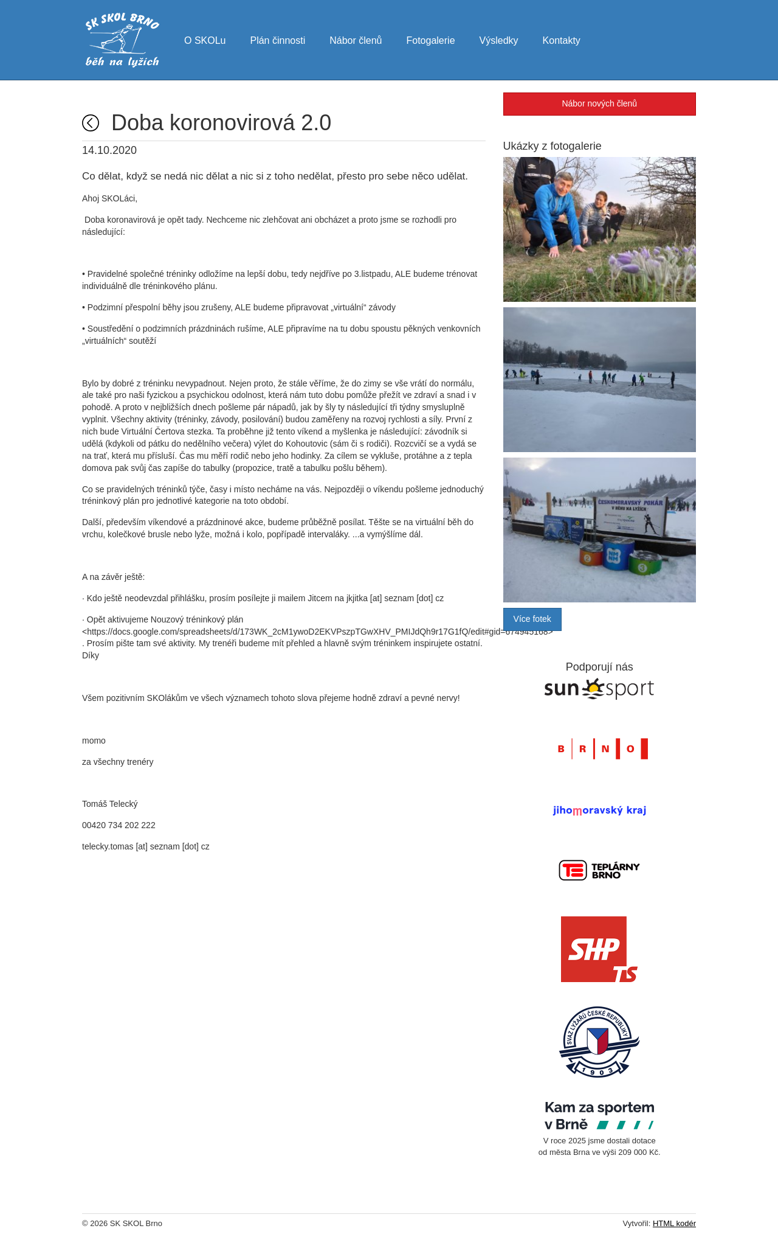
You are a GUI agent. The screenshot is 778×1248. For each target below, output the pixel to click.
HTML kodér (674, 1223)
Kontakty (561, 39)
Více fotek (532, 619)
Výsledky (499, 39)
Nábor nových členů (599, 103)
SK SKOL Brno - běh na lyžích (122, 40)
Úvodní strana (90, 122)
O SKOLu (204, 39)
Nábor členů (355, 39)
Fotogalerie (430, 39)
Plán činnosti (277, 39)
